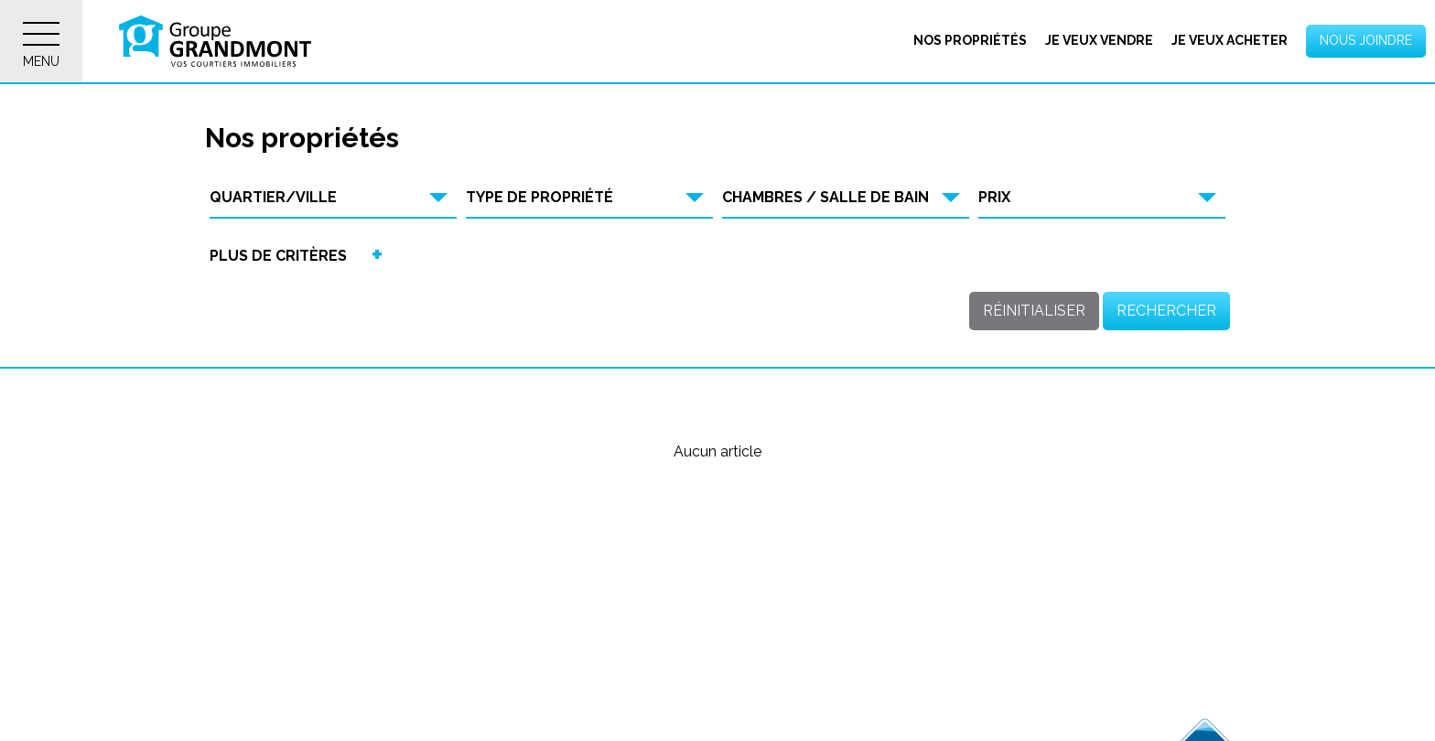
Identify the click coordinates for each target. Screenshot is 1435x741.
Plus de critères (278, 255)
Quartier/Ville (273, 197)
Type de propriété (539, 197)
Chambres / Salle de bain (825, 197)
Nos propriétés (970, 40)
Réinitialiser (1034, 310)
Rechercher (1166, 310)
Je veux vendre (1099, 40)
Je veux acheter (1229, 40)
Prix (994, 197)
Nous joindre (1366, 40)
